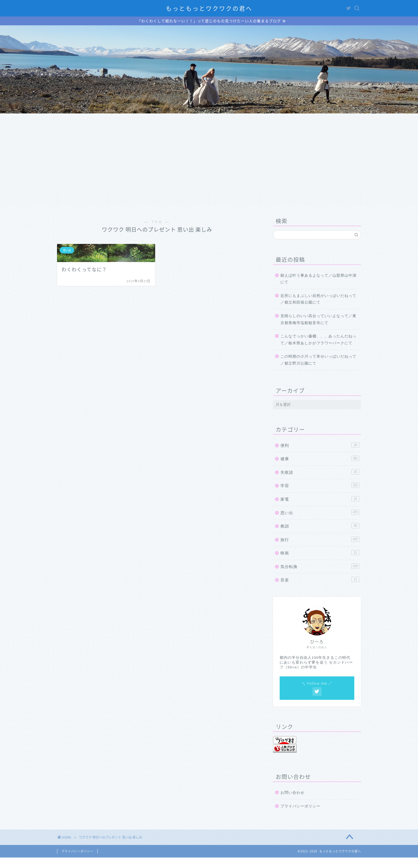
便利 (319, 445)
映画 (319, 553)
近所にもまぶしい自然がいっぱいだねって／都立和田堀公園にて (318, 299)
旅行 (319, 539)
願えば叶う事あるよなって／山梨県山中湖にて (318, 279)
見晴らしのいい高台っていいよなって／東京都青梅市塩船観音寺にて (318, 319)
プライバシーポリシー (300, 807)
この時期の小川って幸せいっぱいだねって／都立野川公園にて (318, 360)
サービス (184, 200)
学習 (319, 485)
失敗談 (319, 472)
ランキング (234, 200)
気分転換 (319, 566)
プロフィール (133, 200)
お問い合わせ (336, 200)
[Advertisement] (209, 154)
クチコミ (285, 200)
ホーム (83, 200)
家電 (319, 499)
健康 (319, 458)
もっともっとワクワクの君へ (209, 8)
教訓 (319, 526)
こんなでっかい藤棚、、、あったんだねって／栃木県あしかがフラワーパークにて (318, 340)
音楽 (319, 580)
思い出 (319, 513)
